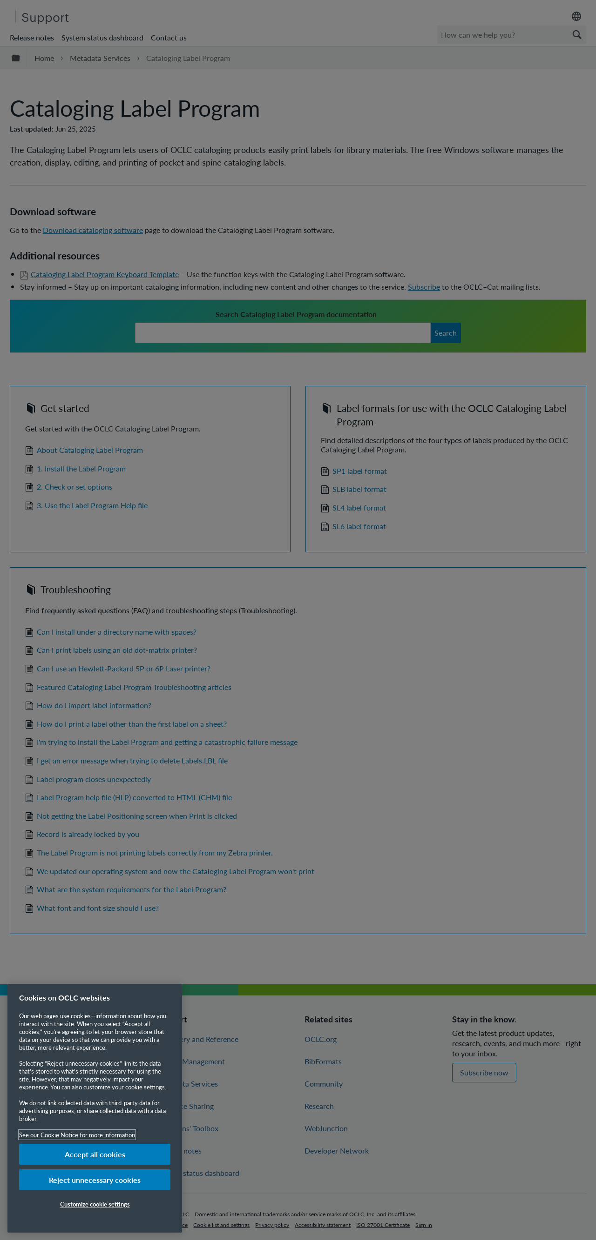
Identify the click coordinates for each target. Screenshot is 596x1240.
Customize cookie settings (95, 1204)
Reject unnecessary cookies (95, 1179)
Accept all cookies (95, 1154)
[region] (94, 1108)
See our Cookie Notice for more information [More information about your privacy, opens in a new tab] (77, 1134)
